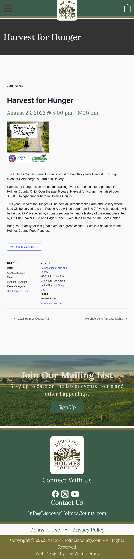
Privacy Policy (88, 530)
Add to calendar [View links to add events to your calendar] (25, 247)
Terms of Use (44, 530)
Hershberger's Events (18, 291)
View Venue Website (51, 303)
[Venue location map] (92, 280)
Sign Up (67, 407)
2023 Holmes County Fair (33, 318)
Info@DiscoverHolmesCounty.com (67, 513)
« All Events (15, 86)
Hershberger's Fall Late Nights (104, 318)
